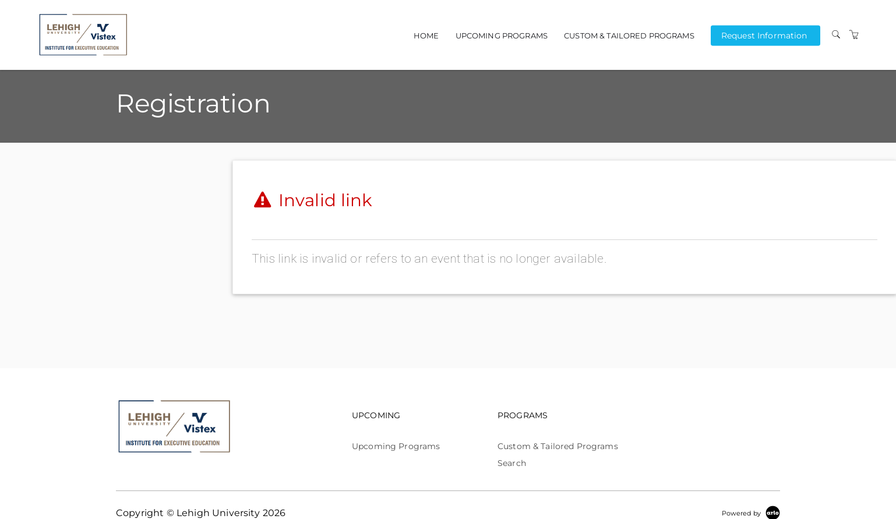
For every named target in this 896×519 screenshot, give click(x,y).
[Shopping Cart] (854, 35)
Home (426, 35)
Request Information (764, 35)
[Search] (836, 34)
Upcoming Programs (502, 35)
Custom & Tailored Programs (629, 35)
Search (512, 463)
